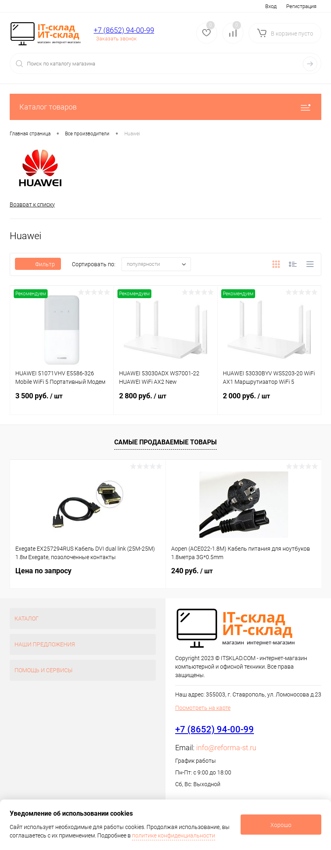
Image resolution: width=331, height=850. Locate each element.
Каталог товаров (165, 107)
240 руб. (192, 570)
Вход (271, 6)
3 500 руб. (61, 401)
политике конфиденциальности (173, 835)
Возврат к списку (32, 204)
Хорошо (280, 825)
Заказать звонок (116, 39)
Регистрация (301, 6)
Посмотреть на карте (202, 708)
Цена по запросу (43, 570)
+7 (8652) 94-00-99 (124, 30)
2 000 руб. (269, 401)
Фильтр (38, 264)
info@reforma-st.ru (226, 747)
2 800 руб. (165, 401)
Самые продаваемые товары (165, 442)
